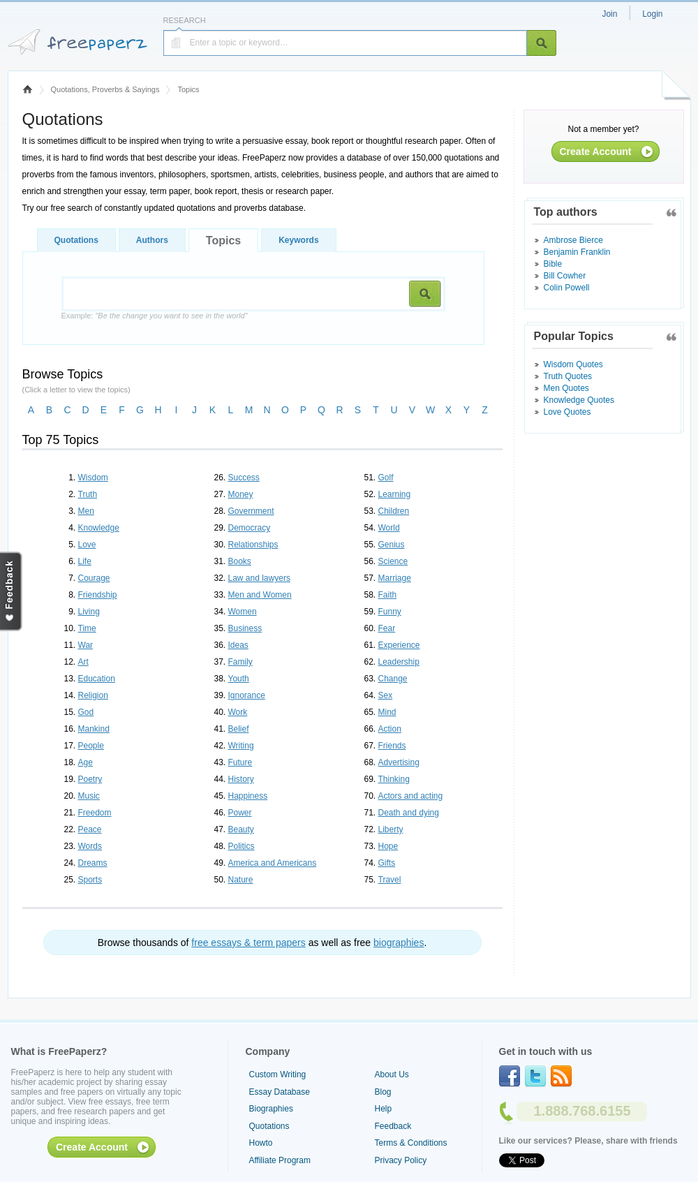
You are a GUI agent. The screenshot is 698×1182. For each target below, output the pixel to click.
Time (87, 628)
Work (238, 712)
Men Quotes (566, 388)
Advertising (398, 762)
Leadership (398, 662)
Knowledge (98, 528)
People (91, 746)
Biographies (271, 1109)
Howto (261, 1143)
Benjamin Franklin (577, 252)
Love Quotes (567, 412)
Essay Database (279, 1092)
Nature (240, 880)
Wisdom (93, 477)
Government (251, 511)
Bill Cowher (565, 276)
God (86, 712)
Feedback (393, 1126)
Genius (391, 544)
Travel (389, 880)
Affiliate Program (280, 1160)
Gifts (387, 863)
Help (383, 1109)
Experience (399, 645)
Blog (383, 1092)
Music (89, 796)
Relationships (253, 544)
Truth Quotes (568, 376)
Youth (238, 679)
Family (240, 662)
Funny (389, 611)
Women (242, 611)
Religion (93, 695)
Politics (241, 846)
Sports (90, 880)
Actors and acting (410, 796)
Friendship (97, 595)
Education (96, 679)
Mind (387, 712)
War (86, 645)
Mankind (94, 729)
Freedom (95, 813)
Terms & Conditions (411, 1143)
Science (393, 561)
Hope (388, 846)
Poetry (90, 779)
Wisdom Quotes (573, 364)
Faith (387, 595)
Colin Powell (567, 288)
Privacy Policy (401, 1160)
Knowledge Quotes (579, 400)
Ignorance (246, 695)
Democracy (249, 528)
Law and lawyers (259, 578)
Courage (94, 578)
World (389, 528)
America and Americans (272, 863)
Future (240, 762)
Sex (385, 695)
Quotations (76, 240)
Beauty (241, 829)
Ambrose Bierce (573, 240)
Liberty (390, 829)
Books (239, 561)
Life (84, 561)
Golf (386, 477)
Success (244, 477)
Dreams (92, 863)
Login (652, 14)
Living (89, 611)
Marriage (394, 578)
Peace (90, 829)
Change (393, 679)
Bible (553, 264)
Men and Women (260, 595)
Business (245, 628)
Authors (152, 240)
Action (389, 729)
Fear (387, 628)
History (241, 779)
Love (87, 544)
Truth (88, 494)
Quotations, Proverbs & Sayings (105, 89)
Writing (241, 746)
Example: (154, 315)
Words (90, 846)
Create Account (596, 151)
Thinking (394, 779)
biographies (398, 942)
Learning (394, 494)
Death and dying (408, 813)
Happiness (248, 796)
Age (85, 762)
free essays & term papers (248, 942)
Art (83, 662)
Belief (238, 729)
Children (394, 511)
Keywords (298, 240)
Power (240, 813)
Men (86, 511)
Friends (392, 746)
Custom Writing (277, 1074)
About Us (392, 1074)
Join (609, 14)
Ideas (238, 645)
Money (240, 494)
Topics (223, 240)
